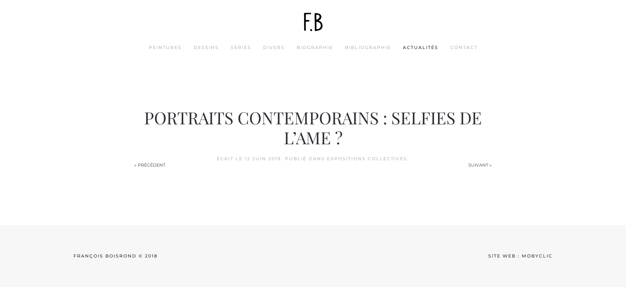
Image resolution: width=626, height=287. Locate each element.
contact (463, 47)
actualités (420, 47)
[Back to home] (313, 22)
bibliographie (368, 47)
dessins (206, 47)
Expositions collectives (367, 158)
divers (274, 47)
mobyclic (537, 256)
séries (241, 47)
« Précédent (149, 165)
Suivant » (480, 165)
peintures (165, 47)
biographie (315, 47)
